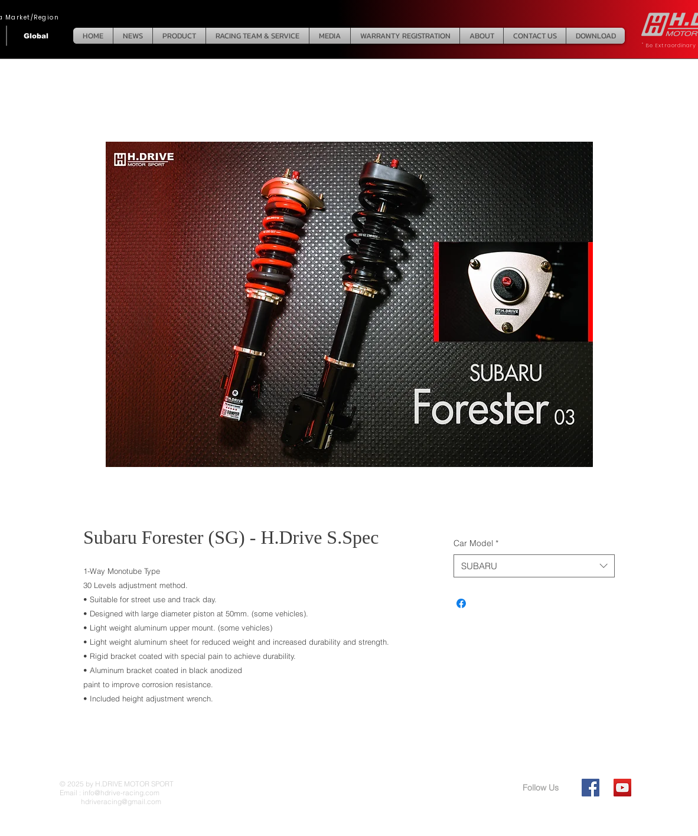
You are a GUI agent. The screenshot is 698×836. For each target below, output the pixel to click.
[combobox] (534, 565)
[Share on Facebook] (461, 603)
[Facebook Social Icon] (590, 787)
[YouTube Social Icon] (622, 787)
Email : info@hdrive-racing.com (109, 792)
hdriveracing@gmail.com (110, 801)
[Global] (36, 36)
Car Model (476, 543)
